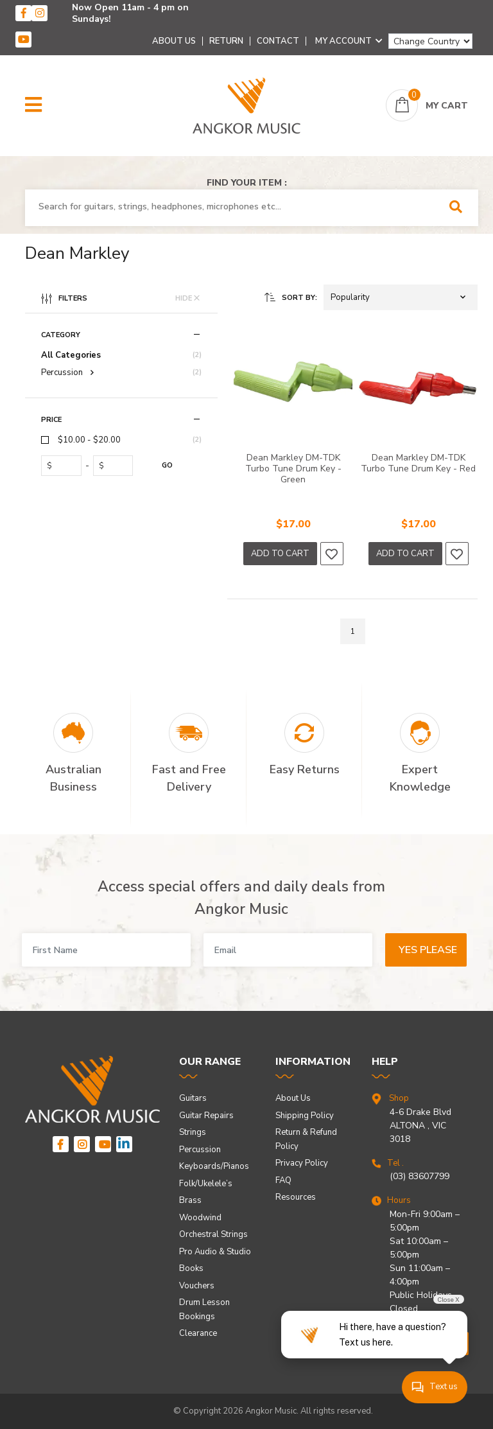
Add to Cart (280, 553)
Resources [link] (295, 1197)
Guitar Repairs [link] (206, 1115)
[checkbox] (121, 440)
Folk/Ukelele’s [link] (205, 1183)
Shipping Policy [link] (304, 1115)
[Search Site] (460, 207)
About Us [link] (293, 1098)
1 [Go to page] (352, 631)
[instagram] (39, 13)
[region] (121, 464)
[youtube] (23, 39)
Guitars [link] (193, 1098)
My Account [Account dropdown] (349, 41)
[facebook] (23, 13)
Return (226, 41)
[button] (33, 105)
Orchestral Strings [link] (213, 1234)
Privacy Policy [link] (301, 1163)
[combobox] (233, 206)
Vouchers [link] (196, 1286)
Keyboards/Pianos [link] (214, 1166)
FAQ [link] (283, 1180)
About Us (174, 41)
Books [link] (191, 1268)
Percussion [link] (200, 1149)
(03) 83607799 (419, 1176)
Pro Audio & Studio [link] (215, 1252)
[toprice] (116, 465)
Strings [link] (192, 1132)
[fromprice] (64, 465)
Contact (278, 41)
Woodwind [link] (200, 1217)
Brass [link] (190, 1200)
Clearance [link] (198, 1333)
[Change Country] (430, 41)
